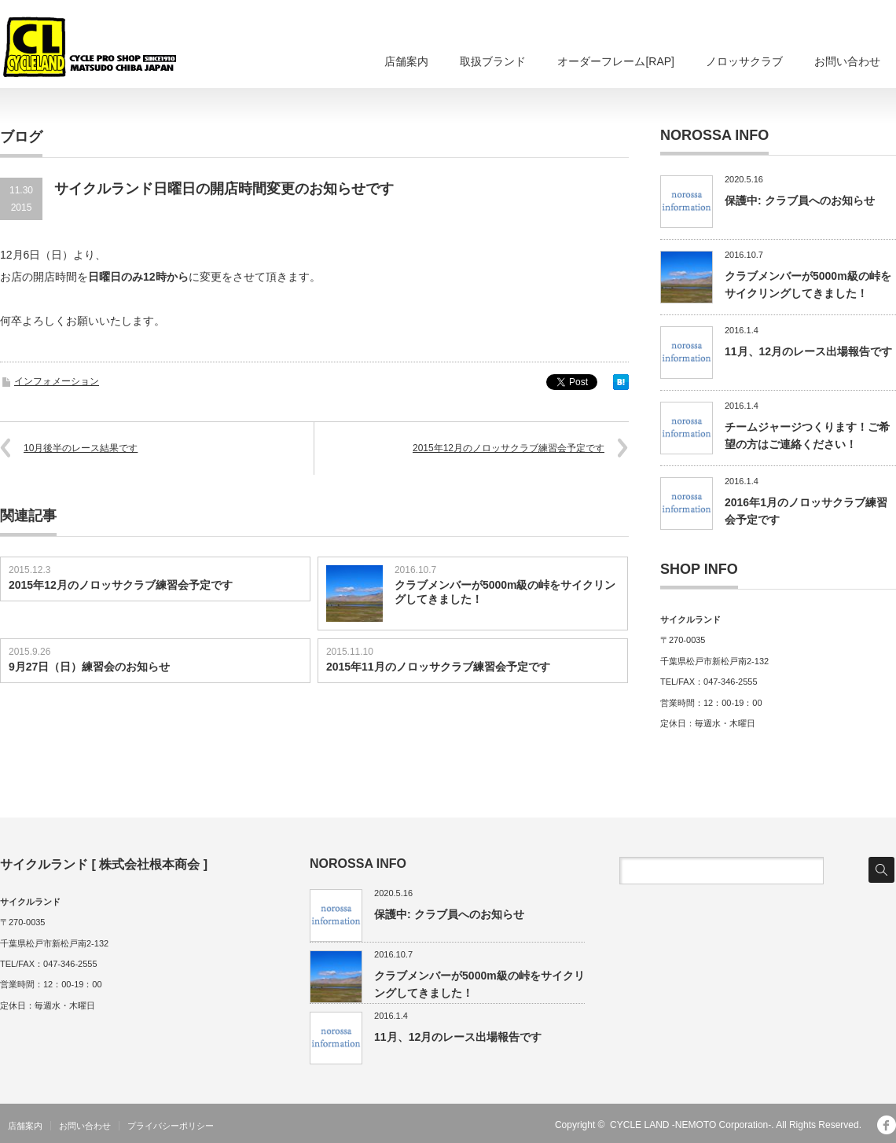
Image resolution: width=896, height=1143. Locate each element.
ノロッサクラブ (744, 61)
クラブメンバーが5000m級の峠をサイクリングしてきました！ (505, 592)
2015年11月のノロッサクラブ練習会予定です (438, 666)
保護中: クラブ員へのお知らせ (800, 200)
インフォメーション (56, 381)
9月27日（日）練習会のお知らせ (89, 666)
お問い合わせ (847, 61)
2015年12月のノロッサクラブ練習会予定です (508, 448)
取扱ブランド (493, 61)
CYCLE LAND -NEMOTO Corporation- (690, 1124)
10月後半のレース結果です (81, 448)
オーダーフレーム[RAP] (615, 61)
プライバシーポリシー (170, 1125)
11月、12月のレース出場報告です (808, 351)
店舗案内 (406, 61)
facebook (886, 1124)
